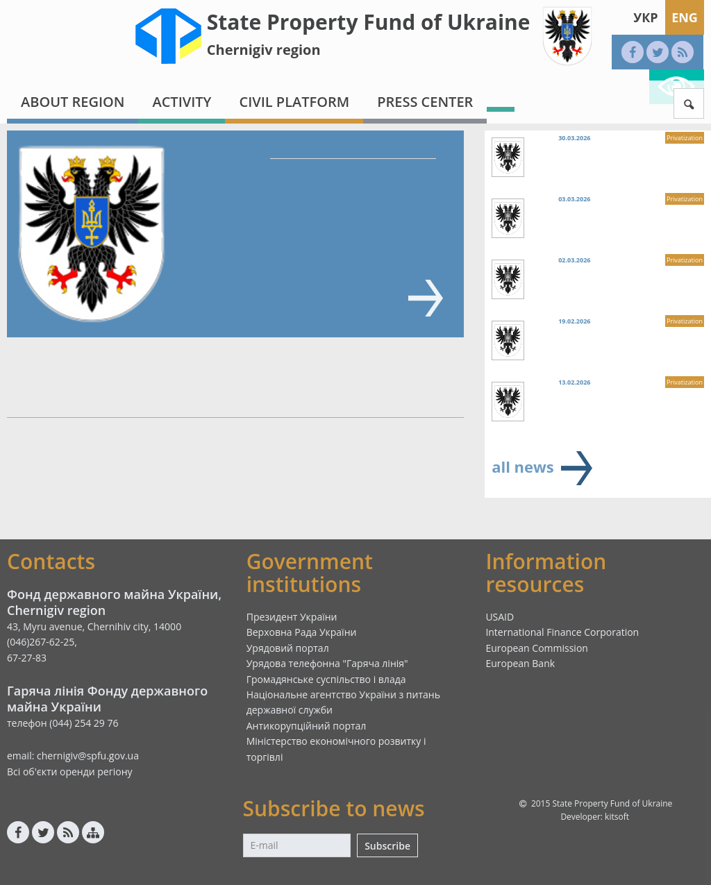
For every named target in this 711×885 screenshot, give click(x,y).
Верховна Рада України (301, 632)
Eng (684, 17)
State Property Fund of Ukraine (368, 22)
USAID (499, 616)
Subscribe (387, 845)
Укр (645, 17)
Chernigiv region (264, 49)
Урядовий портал (287, 648)
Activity (181, 101)
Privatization (685, 137)
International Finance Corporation (562, 632)
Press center (425, 101)
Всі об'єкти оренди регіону (70, 771)
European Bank (520, 663)
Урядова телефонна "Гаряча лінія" (327, 663)
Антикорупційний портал (306, 725)
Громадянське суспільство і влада (326, 679)
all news (523, 466)
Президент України (291, 616)
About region (72, 101)
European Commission (536, 648)
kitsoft (617, 817)
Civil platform (294, 101)
